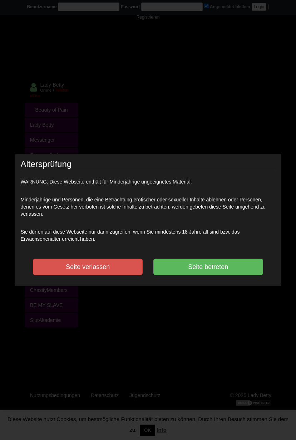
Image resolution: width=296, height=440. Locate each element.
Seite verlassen (88, 266)
